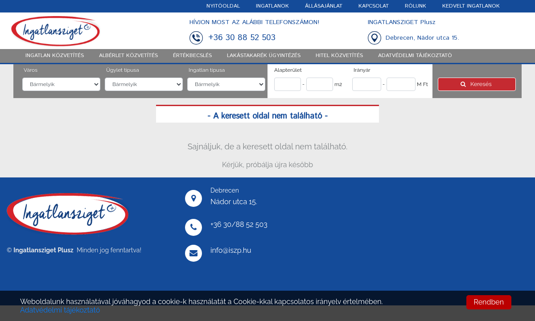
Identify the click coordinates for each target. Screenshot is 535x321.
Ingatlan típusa (207, 70)
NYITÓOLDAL (223, 6)
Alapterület (288, 70)
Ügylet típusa (122, 70)
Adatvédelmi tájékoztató (60, 310)
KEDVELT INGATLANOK (471, 6)
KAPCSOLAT (373, 6)
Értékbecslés (192, 55)
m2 (338, 84)
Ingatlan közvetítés (54, 55)
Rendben (489, 302)
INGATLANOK (272, 6)
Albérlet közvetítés (128, 55)
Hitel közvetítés (339, 55)
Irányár (362, 70)
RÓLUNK (415, 6)
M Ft (422, 84)
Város (30, 70)
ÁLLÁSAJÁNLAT (323, 6)
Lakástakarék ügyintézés (263, 55)
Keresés (477, 84)
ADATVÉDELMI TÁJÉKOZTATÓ (415, 55)
